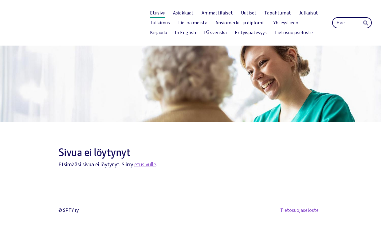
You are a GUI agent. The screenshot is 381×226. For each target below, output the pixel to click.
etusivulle (145, 164)
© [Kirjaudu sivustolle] (60, 210)
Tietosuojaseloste (299, 210)
